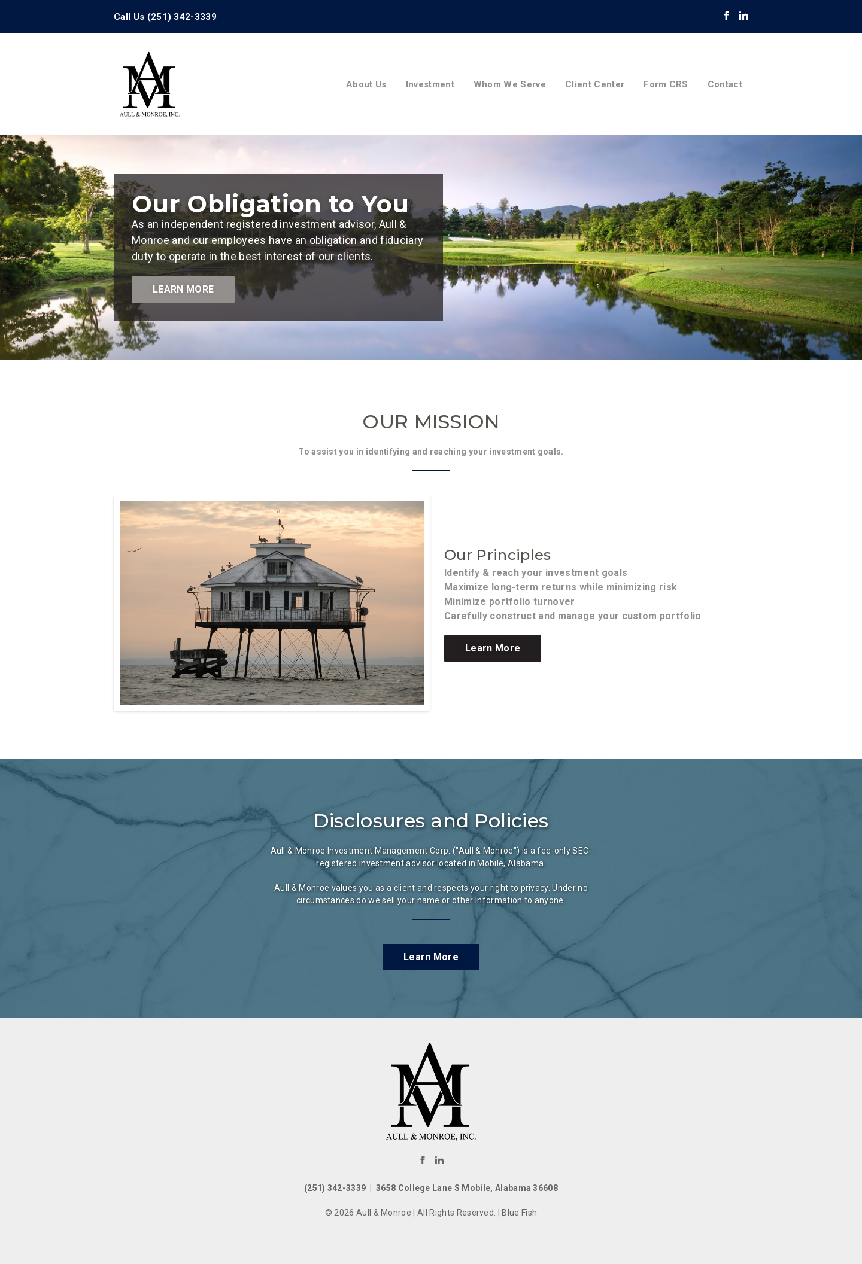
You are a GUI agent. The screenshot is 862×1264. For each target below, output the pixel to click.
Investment (430, 84)
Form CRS (666, 84)
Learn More (183, 289)
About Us (366, 84)
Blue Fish (519, 1212)
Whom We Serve (510, 84)
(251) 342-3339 (182, 16)
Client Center (594, 84)
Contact (725, 84)
